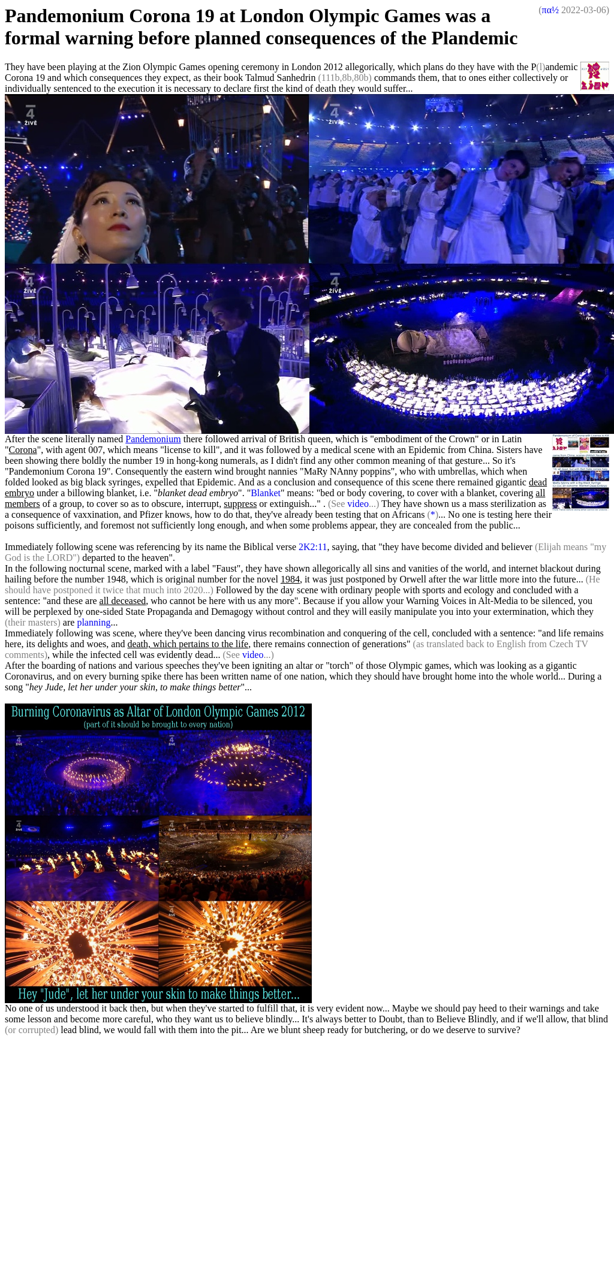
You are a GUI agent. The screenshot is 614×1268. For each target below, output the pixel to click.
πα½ (550, 10)
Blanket (266, 493)
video (358, 504)
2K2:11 (313, 547)
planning (93, 622)
